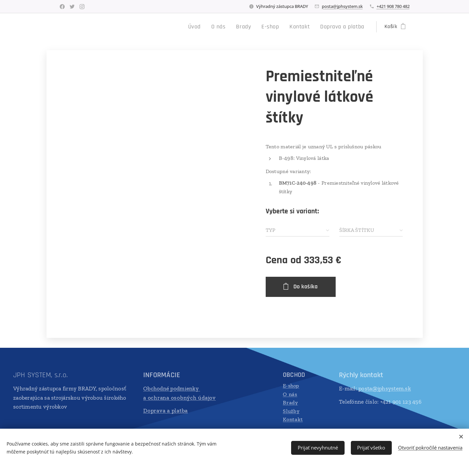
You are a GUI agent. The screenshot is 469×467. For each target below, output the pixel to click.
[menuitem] (209, 26)
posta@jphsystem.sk (342, 6)
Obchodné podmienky (171, 388)
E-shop (291, 385)
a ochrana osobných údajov (179, 397)
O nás (290, 394)
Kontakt (293, 419)
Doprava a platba (165, 410)
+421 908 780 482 (393, 6)
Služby (291, 411)
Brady (290, 402)
